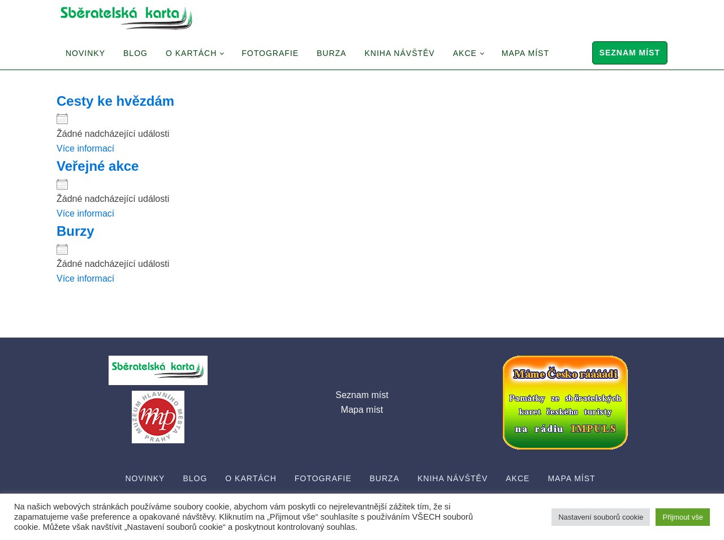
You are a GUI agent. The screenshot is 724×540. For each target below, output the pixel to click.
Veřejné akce (98, 166)
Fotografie (270, 53)
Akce (465, 53)
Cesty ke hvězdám (115, 101)
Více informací (85, 148)
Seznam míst (630, 52)
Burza (331, 53)
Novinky (85, 53)
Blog (135, 53)
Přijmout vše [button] (682, 517)
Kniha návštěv (399, 53)
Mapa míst (525, 53)
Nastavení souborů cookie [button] (600, 517)
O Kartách (191, 53)
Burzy (75, 231)
